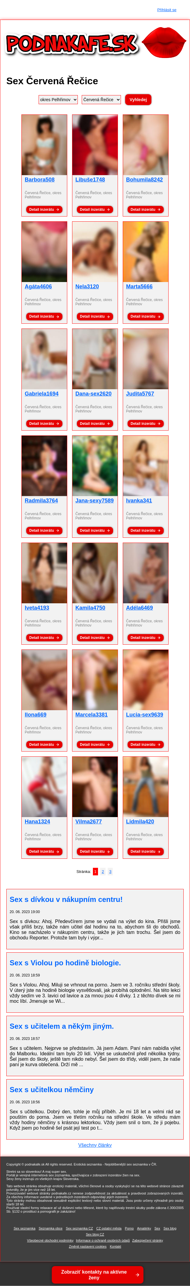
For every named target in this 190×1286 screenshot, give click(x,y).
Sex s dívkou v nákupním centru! (66, 899)
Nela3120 (87, 287)
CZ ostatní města (109, 1228)
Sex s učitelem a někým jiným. (62, 1026)
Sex (157, 1228)
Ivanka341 (139, 501)
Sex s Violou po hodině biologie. (65, 963)
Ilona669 (35, 715)
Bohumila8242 (144, 180)
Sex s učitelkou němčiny (52, 1090)
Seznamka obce (50, 1228)
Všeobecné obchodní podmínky (50, 1240)
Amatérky (144, 1228)
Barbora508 (40, 180)
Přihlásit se (166, 10)
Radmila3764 (41, 501)
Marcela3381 (91, 715)
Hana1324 (37, 822)
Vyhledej (138, 99)
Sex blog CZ (95, 1234)
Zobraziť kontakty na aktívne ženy (94, 1274)
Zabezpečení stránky (147, 1240)
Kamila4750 (90, 608)
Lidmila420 (140, 822)
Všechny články (95, 1145)
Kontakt (115, 1246)
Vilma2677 (88, 822)
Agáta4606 (38, 287)
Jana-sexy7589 (94, 501)
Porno (129, 1228)
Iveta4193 (37, 608)
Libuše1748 (90, 180)
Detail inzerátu (41, 209)
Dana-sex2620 (93, 394)
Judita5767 (140, 394)
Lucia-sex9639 (144, 715)
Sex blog (169, 1228)
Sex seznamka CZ (79, 1228)
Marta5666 (139, 287)
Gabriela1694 (42, 394)
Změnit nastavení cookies (87, 1246)
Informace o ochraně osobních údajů (103, 1240)
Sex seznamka (24, 1228)
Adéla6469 (139, 608)
